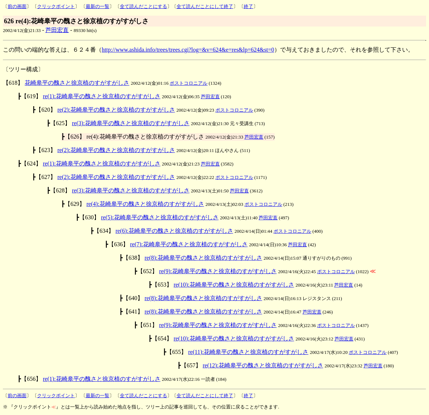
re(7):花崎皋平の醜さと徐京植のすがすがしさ (189, 244)
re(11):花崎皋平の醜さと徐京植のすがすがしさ (248, 352)
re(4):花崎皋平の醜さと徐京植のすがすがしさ (145, 204)
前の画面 (17, 6)
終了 (248, 6)
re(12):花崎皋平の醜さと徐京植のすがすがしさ (263, 365)
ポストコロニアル (188, 83)
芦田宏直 (57, 30)
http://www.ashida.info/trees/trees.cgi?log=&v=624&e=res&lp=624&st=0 (188, 50)
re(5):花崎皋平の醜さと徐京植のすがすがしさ (160, 217)
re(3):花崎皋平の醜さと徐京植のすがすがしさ (131, 123)
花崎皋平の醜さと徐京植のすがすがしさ (77, 83)
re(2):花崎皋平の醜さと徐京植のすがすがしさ (116, 110)
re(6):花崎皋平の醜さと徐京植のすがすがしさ (174, 231)
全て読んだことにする (143, 6)
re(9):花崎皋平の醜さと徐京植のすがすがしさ (218, 271)
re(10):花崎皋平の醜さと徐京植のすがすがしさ (234, 285)
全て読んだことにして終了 (205, 6)
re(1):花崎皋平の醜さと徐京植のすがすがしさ (102, 96)
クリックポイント (56, 6)
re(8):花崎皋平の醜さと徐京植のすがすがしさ (203, 258)
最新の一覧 (97, 6)
